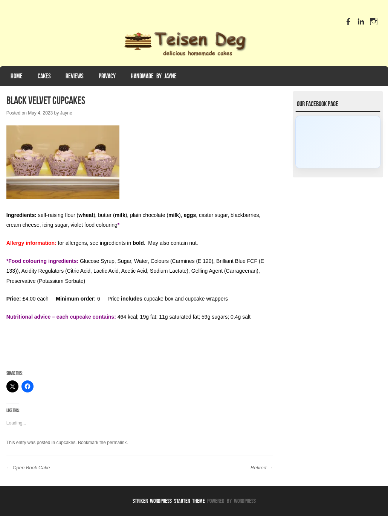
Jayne (66, 113)
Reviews (75, 76)
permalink (117, 442)
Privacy (107, 76)
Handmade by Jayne (154, 76)
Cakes (44, 76)
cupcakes (66, 442)
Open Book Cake (28, 467)
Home (17, 76)
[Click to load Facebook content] (338, 142)
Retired (262, 467)
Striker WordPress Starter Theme (169, 501)
